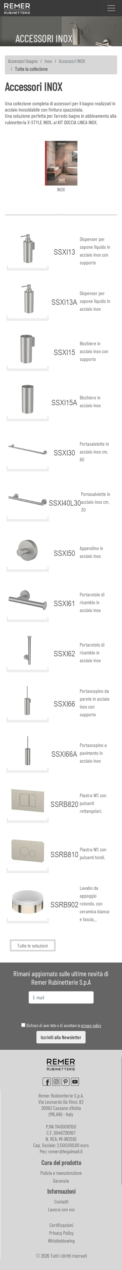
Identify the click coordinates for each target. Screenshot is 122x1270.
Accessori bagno (23, 61)
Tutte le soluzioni (32, 945)
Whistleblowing (61, 1240)
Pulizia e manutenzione (61, 1173)
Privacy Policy (61, 1233)
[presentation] (61, 1013)
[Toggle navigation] (111, 8)
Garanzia (61, 1180)
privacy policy (91, 1025)
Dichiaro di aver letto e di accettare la (61, 1025)
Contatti (61, 1201)
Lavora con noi (61, 1209)
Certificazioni (61, 1225)
